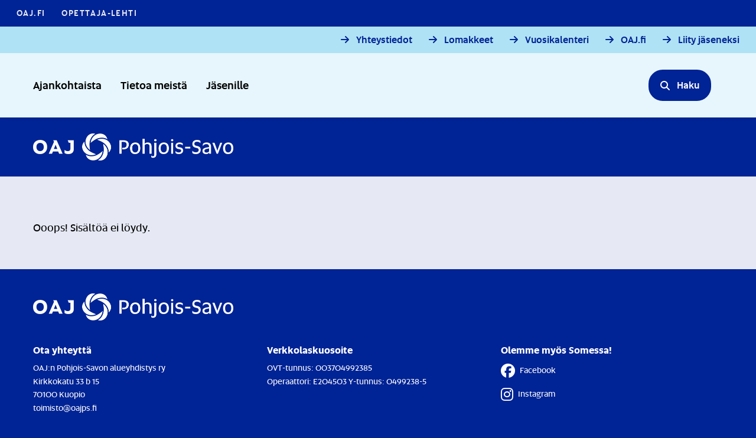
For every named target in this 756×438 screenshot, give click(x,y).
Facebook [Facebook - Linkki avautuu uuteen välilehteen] (528, 371)
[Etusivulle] (133, 147)
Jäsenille (227, 84)
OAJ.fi (633, 40)
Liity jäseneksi (708, 40)
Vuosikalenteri (557, 40)
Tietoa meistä (153, 84)
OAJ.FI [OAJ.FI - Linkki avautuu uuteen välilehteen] (31, 12)
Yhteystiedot (384, 40)
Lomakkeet (468, 40)
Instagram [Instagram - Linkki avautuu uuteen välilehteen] (528, 394)
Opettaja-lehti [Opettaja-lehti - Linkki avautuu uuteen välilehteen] (99, 12)
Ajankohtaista (67, 84)
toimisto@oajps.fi (65, 407)
